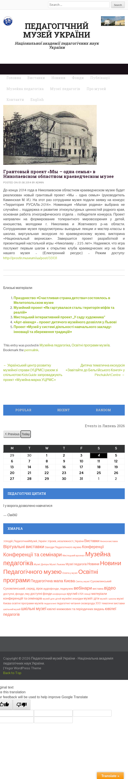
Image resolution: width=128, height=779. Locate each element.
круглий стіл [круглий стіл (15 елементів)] (75, 594)
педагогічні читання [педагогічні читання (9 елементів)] (68, 603)
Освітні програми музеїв (91, 345)
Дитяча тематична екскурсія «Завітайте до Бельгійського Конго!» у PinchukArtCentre (95, 370)
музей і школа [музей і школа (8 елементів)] (108, 598)
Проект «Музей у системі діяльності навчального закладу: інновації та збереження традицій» (62, 329)
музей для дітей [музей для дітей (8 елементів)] (52, 598)
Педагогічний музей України (56, 30)
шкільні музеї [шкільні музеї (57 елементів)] (33, 608)
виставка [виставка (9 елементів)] (98, 588)
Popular (23, 410)
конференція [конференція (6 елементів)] (59, 593)
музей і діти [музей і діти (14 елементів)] (91, 598)
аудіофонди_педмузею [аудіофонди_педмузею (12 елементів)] (58, 588)
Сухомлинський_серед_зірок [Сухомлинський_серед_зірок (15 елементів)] (23, 588)
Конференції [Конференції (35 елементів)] (93, 546)
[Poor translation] (21, 705)
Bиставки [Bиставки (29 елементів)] (92, 540)
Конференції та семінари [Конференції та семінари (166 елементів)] (32, 554)
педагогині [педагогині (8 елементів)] (50, 603)
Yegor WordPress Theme (23, 668)
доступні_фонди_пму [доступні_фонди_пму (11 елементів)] (16, 594)
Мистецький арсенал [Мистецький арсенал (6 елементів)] (73, 555)
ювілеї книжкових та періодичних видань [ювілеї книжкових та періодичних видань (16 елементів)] (75, 609)
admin (40, 182)
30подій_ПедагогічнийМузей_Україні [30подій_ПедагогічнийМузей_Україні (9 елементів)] (25, 541)
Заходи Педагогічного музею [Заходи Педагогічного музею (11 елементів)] (63, 547)
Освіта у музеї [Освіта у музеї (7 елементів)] (70, 572)
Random (103, 410)
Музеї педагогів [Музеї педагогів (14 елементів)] (76, 564)
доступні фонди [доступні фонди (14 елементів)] (41, 594)
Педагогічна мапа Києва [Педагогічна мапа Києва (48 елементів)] (52, 580)
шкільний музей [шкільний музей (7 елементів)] (12, 609)
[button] (12, 434)
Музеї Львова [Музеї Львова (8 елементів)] (57, 564)
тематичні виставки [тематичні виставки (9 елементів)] (113, 603)
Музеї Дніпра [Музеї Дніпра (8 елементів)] (41, 564)
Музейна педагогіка (55, 345)
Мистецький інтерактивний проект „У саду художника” (59, 317)
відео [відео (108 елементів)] (110, 588)
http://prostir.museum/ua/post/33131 (30, 258)
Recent (63, 410)
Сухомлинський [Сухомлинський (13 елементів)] (100, 581)
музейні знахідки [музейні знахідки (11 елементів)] (72, 598)
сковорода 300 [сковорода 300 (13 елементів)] (91, 603)
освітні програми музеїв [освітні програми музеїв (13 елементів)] (27, 603)
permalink (31, 350)
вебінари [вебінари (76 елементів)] (83, 588)
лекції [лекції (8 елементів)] (87, 593)
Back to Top (12, 673)
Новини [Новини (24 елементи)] (93, 564)
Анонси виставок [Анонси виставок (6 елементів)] (109, 541)
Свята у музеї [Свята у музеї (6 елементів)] (83, 581)
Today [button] (26, 434)
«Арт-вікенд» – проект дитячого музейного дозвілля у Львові (65, 322)
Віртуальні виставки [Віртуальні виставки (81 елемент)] (23, 546)
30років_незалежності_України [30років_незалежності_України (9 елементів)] (65, 541)
